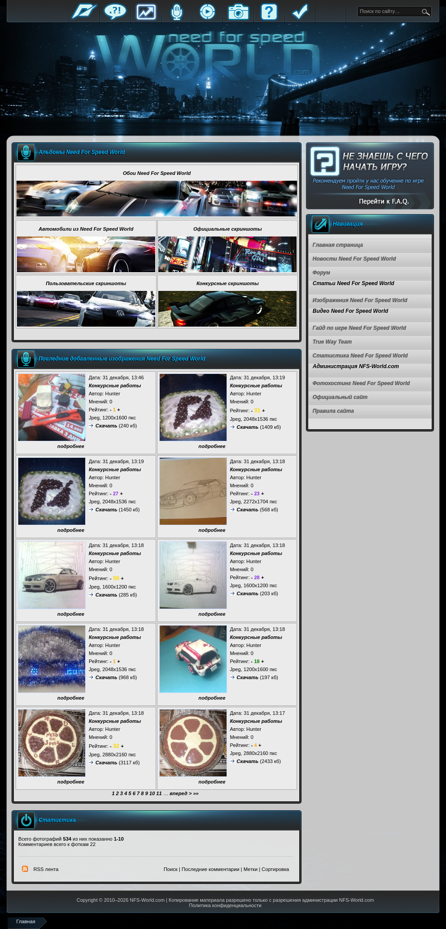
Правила (300, 19)
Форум (115, 19)
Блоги (176, 19)
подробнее (71, 446)
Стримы (207, 19)
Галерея (238, 19)
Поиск (171, 869)
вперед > (180, 793)
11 (158, 793)
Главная (84, 19)
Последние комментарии (211, 869)
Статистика (146, 19)
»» (195, 793)
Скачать (106, 425)
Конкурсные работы (115, 385)
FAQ (269, 19)
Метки (251, 869)
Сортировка (275, 869)
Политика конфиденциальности (225, 905)
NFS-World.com (147, 900)
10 (152, 793)
